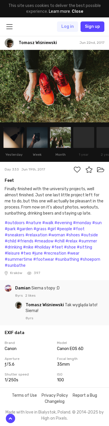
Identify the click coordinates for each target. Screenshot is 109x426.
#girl (51, 228)
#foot (79, 228)
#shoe (70, 247)
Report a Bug (85, 395)
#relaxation (36, 235)
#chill (59, 241)
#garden (25, 228)
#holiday (42, 247)
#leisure (12, 253)
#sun (97, 222)
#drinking (13, 247)
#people (64, 228)
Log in (67, 26)
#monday (82, 222)
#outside (89, 235)
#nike (28, 247)
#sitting (84, 247)
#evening (63, 222)
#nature (33, 222)
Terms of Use (24, 395)
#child (10, 241)
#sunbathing (67, 259)
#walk (47, 222)
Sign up (92, 26)
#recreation (55, 253)
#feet (57, 247)
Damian (23, 288)
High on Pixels (54, 418)
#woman (56, 235)
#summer (87, 241)
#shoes (73, 235)
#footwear (43, 259)
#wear (73, 253)
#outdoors (15, 222)
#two (26, 253)
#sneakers (14, 235)
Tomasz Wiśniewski (45, 304)
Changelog (55, 401)
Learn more (59, 11)
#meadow (43, 241)
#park (10, 228)
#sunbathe (15, 265)
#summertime (18, 259)
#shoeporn (90, 259)
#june (37, 253)
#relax (71, 241)
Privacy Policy (55, 395)
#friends (25, 241)
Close (77, 11)
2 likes (30, 295)
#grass (40, 228)
